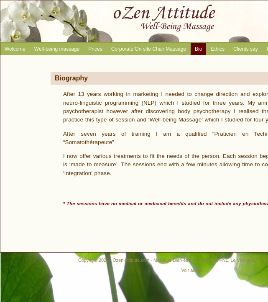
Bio (198, 49)
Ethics (218, 49)
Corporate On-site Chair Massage (148, 49)
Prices (95, 49)
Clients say (245, 49)
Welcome (15, 49)
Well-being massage (57, 49)
